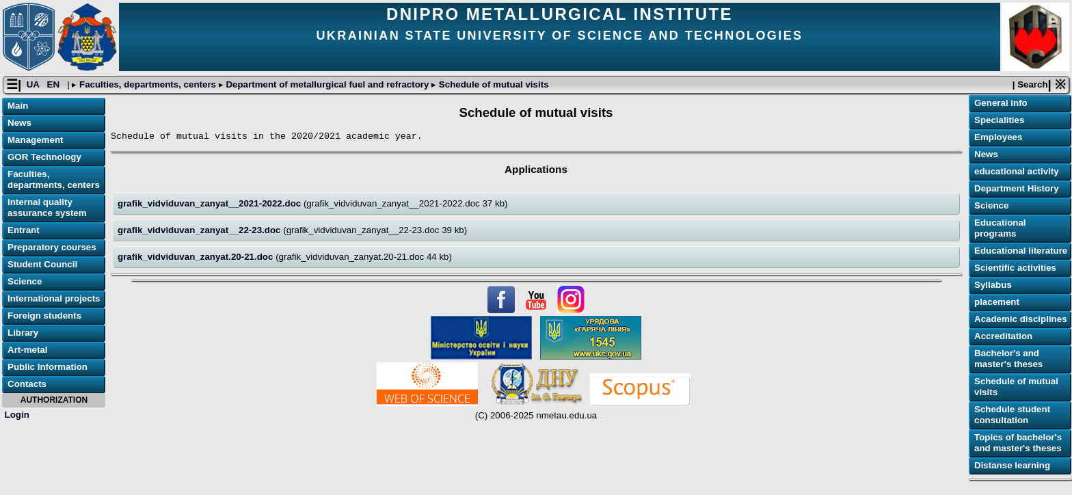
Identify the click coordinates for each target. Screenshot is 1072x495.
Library (23, 332)
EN (54, 84)
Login (17, 415)
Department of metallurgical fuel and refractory (327, 84)
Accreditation (1003, 336)
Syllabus (993, 285)
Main (18, 106)
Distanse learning (1012, 465)
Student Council (42, 264)
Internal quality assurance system (47, 207)
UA (34, 84)
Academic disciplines (1020, 319)
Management (35, 140)
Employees (998, 137)
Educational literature (1020, 250)
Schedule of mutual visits (492, 84)
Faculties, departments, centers (147, 84)
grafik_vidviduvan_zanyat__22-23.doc (200, 230)
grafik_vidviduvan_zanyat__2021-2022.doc (211, 203)
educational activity (1016, 171)
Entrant (24, 230)
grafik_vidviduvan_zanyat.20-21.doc (197, 257)
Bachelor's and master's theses (1008, 358)
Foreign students (44, 315)
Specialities (999, 120)
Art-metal (28, 350)
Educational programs (1000, 228)
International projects (54, 298)
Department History (1016, 188)
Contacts (27, 384)
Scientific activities (1015, 268)
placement (996, 302)
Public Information (48, 367)
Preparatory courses (52, 247)
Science (25, 281)
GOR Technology (44, 157)
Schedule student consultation (1012, 414)
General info (1001, 103)
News (19, 123)
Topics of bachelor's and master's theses (1018, 442)
